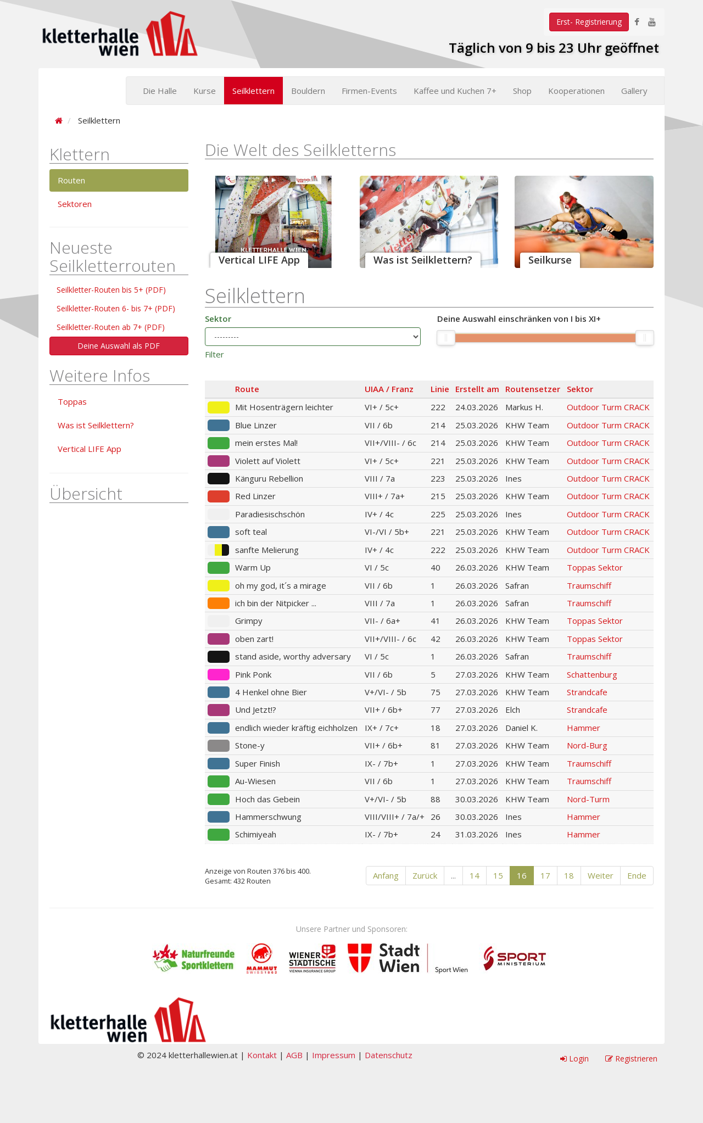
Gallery (634, 90)
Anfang (386, 875)
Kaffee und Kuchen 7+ (455, 90)
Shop (522, 90)
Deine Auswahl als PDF (118, 345)
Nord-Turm (588, 799)
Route (247, 388)
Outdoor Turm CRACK (608, 406)
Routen (71, 180)
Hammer (583, 727)
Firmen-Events (369, 90)
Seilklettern (253, 90)
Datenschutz (388, 1054)
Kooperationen (576, 90)
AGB (294, 1054)
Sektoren (75, 203)
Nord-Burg (587, 745)
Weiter (600, 875)
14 (474, 875)
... (453, 875)
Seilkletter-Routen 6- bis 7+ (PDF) (116, 308)
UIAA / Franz (389, 388)
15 (498, 875)
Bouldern (308, 90)
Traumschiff (589, 585)
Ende (636, 875)
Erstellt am (477, 388)
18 (569, 875)
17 (545, 875)
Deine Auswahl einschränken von (519, 319)
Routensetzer (532, 388)
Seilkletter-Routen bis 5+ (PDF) (111, 289)
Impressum (333, 1054)
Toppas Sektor (595, 567)
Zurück (424, 875)
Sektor (218, 318)
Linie (440, 388)
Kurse (204, 90)
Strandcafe (587, 691)
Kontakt (262, 1054)
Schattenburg (592, 674)
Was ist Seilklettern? (96, 425)
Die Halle (160, 90)
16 (522, 875)
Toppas (72, 401)
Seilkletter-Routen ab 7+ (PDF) (111, 327)
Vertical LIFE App (89, 448)
